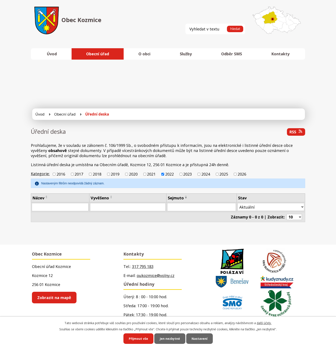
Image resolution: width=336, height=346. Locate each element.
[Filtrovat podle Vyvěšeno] (128, 207)
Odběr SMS (231, 53)
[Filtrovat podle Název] (60, 207)
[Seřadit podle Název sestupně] (46, 198)
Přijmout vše (138, 339)
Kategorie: (40, 173)
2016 (61, 174)
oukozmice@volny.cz (155, 275)
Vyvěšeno (100, 197)
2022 (169, 174)
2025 (223, 174)
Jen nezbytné (170, 339)
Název (38, 197)
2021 (151, 174)
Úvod (52, 53)
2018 (97, 174)
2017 (79, 174)
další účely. (264, 323)
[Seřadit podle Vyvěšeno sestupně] (111, 198)
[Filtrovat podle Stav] (270, 207)
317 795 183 (142, 266)
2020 (133, 174)
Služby (186, 53)
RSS (296, 131)
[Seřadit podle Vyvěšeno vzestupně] (111, 196)
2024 (205, 174)
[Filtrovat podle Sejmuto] (201, 207)
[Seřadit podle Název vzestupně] (46, 196)
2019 (115, 174)
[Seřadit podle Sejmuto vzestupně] (186, 196)
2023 (187, 174)
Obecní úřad (97, 53)
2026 (242, 174)
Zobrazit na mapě (54, 297)
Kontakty (280, 53)
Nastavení (199, 339)
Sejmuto (176, 197)
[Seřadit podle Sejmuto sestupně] (186, 198)
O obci (144, 53)
